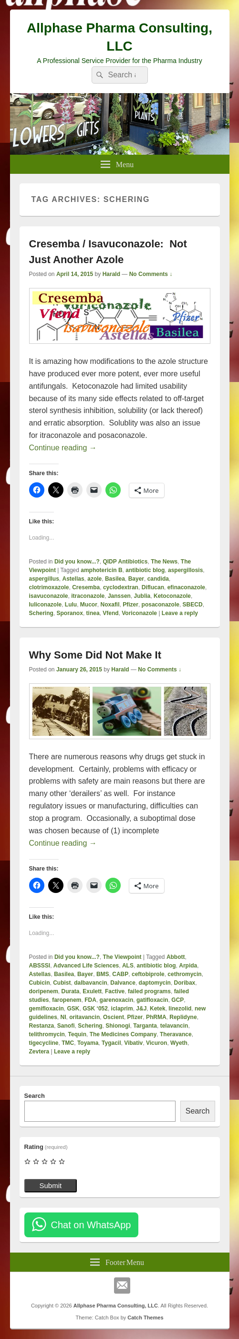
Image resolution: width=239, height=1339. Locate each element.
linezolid (179, 1008)
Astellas (73, 578)
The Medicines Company (123, 1034)
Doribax (185, 982)
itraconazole (87, 596)
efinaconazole (186, 587)
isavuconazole (48, 596)
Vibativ (133, 1043)
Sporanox (70, 613)
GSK (73, 1008)
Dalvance (122, 982)
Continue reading (63, 448)
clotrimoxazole (49, 587)
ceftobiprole (148, 974)
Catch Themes (145, 1317)
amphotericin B (101, 570)
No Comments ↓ (151, 274)
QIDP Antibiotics (125, 561)
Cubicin (39, 982)
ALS (128, 965)
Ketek (158, 1008)
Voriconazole (139, 613)
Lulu (71, 604)
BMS (102, 974)
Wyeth (178, 1043)
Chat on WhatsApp (91, 1225)
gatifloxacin (152, 1000)
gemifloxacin (46, 1008)
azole (94, 578)
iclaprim (122, 1008)
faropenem (66, 1000)
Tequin (77, 1034)
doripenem (43, 991)
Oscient (113, 1017)
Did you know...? (77, 561)
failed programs (149, 991)
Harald (111, 274)
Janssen (119, 596)
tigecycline (44, 1043)
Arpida (188, 965)
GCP (177, 1000)
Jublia (142, 596)
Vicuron (156, 1043)
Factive (115, 991)
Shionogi (117, 1025)
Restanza (41, 1025)
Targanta (145, 1025)
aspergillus (44, 578)
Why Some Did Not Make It (95, 655)
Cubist (62, 982)
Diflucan (153, 587)
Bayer (136, 578)
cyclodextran (120, 587)
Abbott (175, 957)
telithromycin (47, 1034)
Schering (41, 613)
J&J (141, 1008)
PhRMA (156, 1017)
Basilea (115, 578)
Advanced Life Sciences (86, 965)
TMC (68, 1043)
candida (158, 578)
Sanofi (66, 1025)
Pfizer (130, 604)
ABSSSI (40, 965)
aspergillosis (185, 570)
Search (34, 1095)
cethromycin (184, 974)
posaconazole (160, 604)
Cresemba (86, 587)
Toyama (87, 1043)
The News (164, 561)
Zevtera (39, 1051)
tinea (93, 613)
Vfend (110, 613)
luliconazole (45, 604)
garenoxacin (117, 1000)
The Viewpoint (122, 957)
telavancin (174, 1025)
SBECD (193, 604)
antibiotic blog (145, 570)
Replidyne (183, 1017)
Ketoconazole (172, 596)
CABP (120, 974)
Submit (51, 1185)
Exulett (92, 991)
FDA (90, 1000)
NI (63, 1017)
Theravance (176, 1034)
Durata (71, 991)
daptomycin (155, 982)
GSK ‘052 (95, 1008)
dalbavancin (90, 982)
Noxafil (110, 604)
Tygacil (111, 1043)
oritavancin (84, 1017)
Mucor (88, 604)
